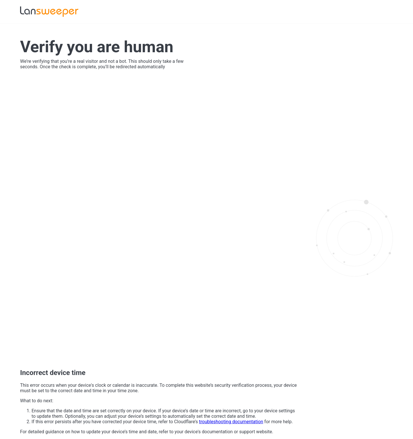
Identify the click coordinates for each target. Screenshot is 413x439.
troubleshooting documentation (231, 421)
